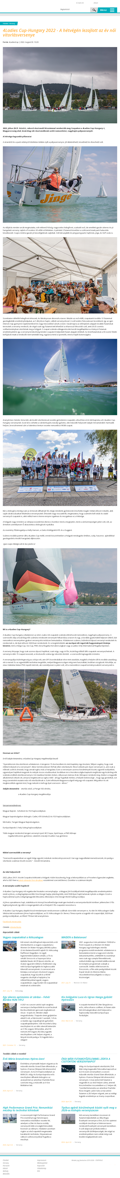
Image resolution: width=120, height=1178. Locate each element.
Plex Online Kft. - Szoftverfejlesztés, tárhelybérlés (110, 1163)
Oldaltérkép (41, 1168)
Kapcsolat (41, 1165)
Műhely (5, 1171)
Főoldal (5, 23)
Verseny (12, 23)
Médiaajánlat (42, 1163)
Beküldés (6, 1174)
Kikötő (5, 1168)
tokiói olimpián (25, 880)
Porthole (22, 6)
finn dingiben (37, 880)
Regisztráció (65, 9)
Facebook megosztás (12, 921)
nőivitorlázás (15, 927)
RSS (38, 1171)
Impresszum (41, 1160)
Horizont (6, 1165)
